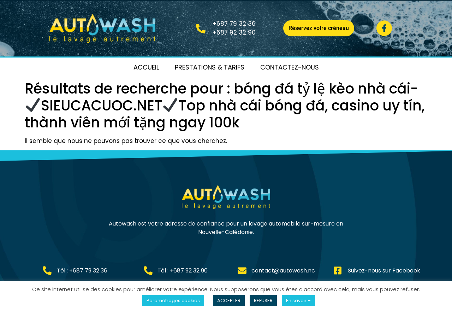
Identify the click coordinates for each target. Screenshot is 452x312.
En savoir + (298, 300)
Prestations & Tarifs (209, 67)
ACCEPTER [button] (228, 300)
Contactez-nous (289, 67)
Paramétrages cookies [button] (173, 300)
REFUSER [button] (263, 300)
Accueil (146, 67)
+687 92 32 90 (234, 32)
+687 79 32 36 (234, 23)
